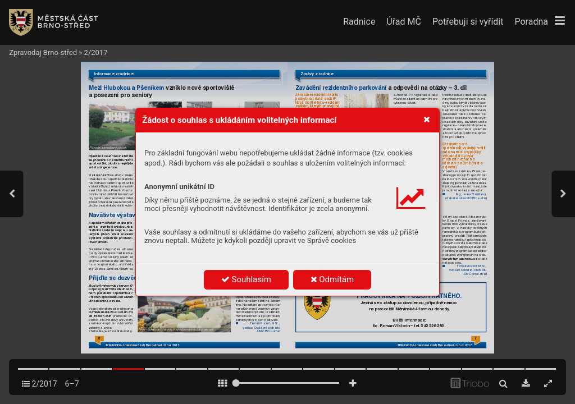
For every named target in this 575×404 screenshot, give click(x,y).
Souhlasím (246, 279)
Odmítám (332, 279)
